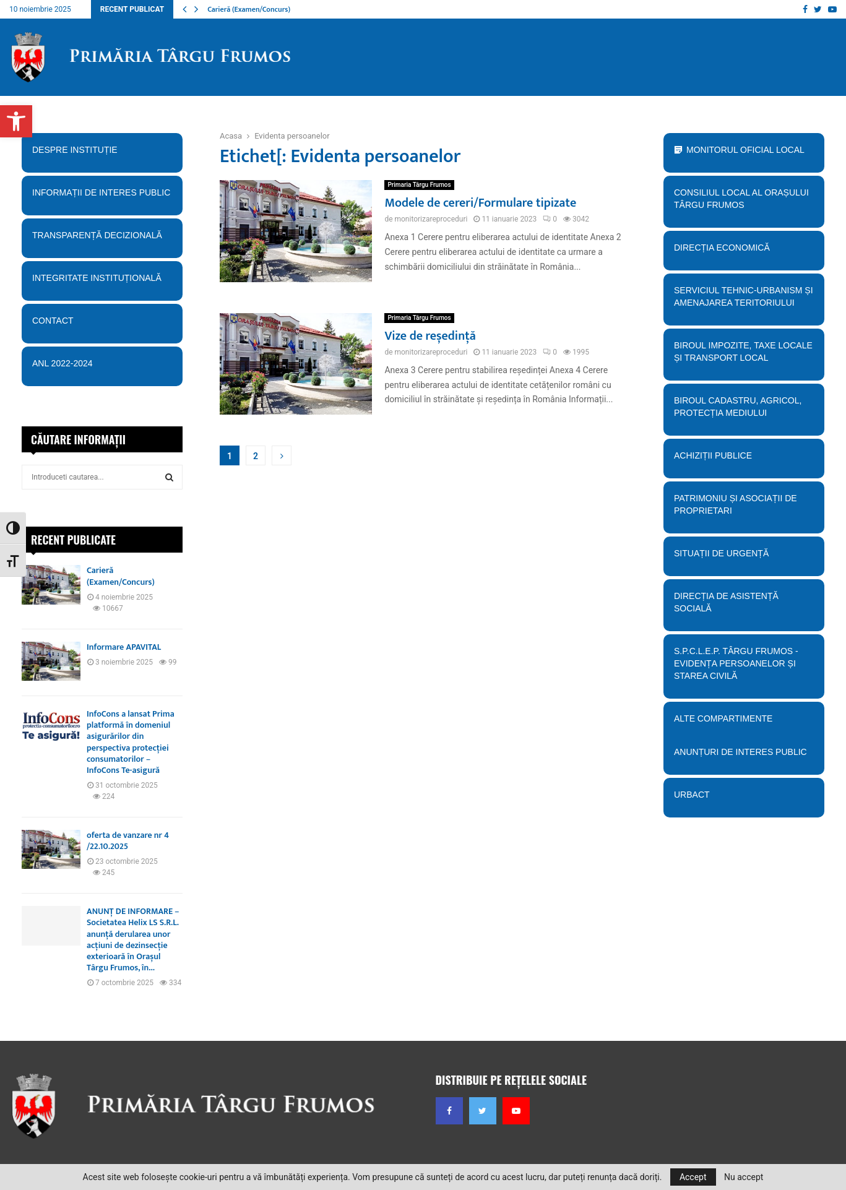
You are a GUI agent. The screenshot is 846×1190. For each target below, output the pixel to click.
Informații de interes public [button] (102, 197)
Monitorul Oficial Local (745, 150)
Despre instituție (102, 154)
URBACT (692, 795)
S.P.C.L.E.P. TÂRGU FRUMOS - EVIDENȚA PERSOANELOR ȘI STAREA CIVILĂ (740, 667)
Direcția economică (743, 252)
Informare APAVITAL (124, 647)
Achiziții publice (743, 460)
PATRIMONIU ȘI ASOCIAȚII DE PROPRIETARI (743, 508)
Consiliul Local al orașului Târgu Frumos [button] (743, 203)
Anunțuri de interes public (740, 752)
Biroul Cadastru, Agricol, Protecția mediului (743, 410)
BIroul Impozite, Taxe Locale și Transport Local (743, 355)
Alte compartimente (743, 723)
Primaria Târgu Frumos (419, 184)
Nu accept (743, 1177)
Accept (693, 1177)
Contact (102, 325)
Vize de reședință (429, 336)
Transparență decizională (102, 239)
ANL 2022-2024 (62, 363)
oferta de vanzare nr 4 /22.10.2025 (128, 840)
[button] (16, 121)
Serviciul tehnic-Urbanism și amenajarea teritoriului (743, 300)
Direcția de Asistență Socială (743, 606)
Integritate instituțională (102, 282)
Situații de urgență (743, 557)
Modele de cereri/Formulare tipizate (480, 202)
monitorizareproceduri (430, 219)
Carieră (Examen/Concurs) (248, 9)
